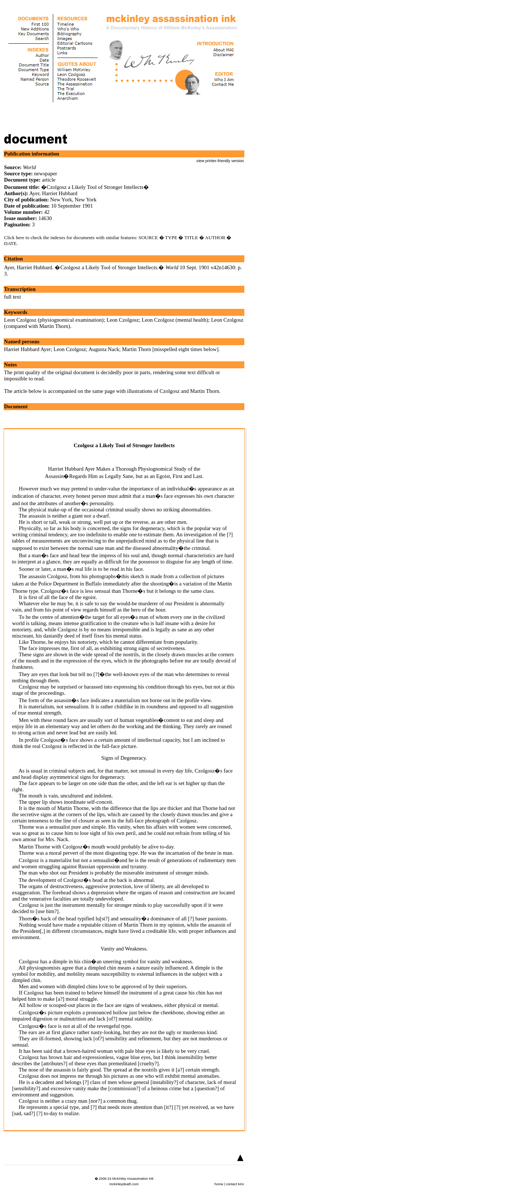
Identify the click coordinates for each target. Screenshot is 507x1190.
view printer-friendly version (220, 160)
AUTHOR (215, 237)
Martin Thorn (136, 349)
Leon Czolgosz (122, 320)
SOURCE (148, 237)
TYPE (171, 237)
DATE (10, 243)
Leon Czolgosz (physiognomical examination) (53, 320)
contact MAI (235, 1184)
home (219, 1184)
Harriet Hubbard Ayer (27, 349)
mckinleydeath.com (124, 1184)
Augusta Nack (103, 349)
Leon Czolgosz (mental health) (175, 320)
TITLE (191, 237)
